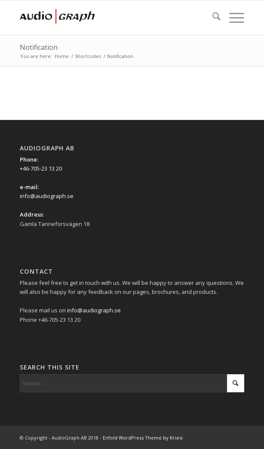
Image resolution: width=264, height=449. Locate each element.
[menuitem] (212, 17)
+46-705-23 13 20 (41, 168)
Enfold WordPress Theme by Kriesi (143, 437)
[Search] (212, 17)
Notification (39, 47)
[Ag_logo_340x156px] (110, 17)
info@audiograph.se (47, 196)
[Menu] (232, 17)
